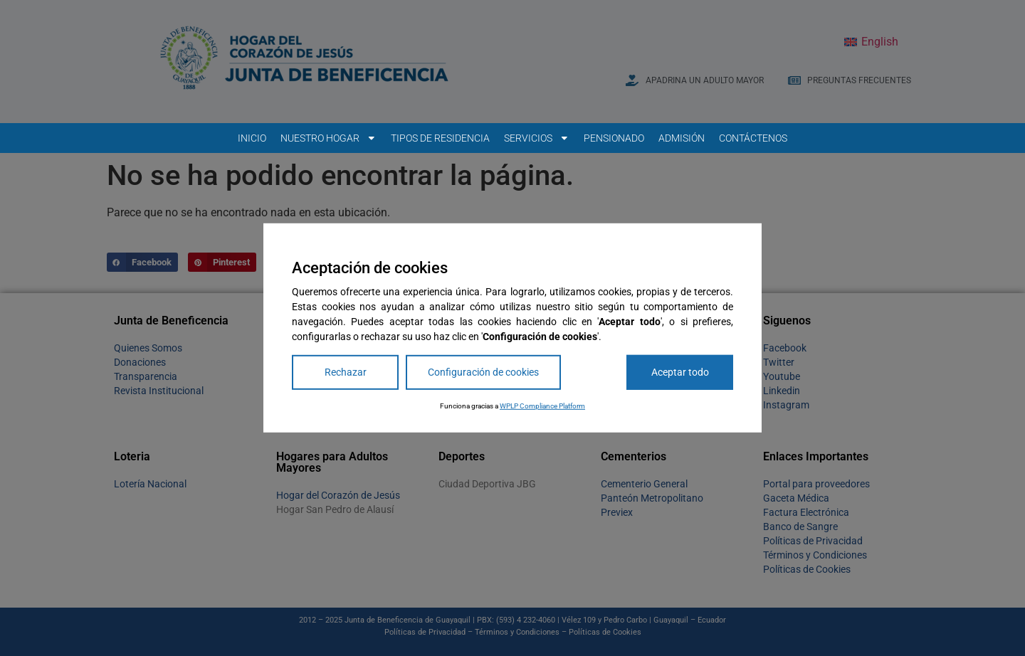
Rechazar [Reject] (346, 372)
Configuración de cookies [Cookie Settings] (483, 372)
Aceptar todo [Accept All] (680, 372)
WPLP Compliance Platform (542, 406)
